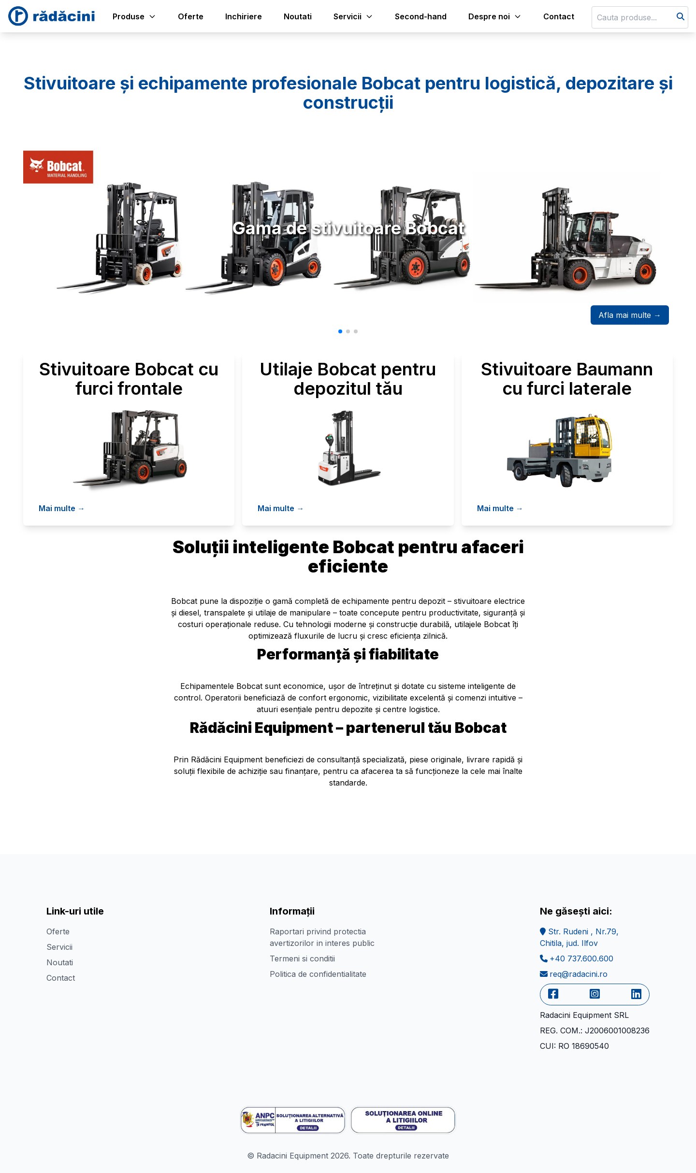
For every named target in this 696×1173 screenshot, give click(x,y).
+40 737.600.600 (576, 958)
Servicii (59, 947)
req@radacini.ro (574, 974)
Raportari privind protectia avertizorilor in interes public (322, 937)
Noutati (298, 16)
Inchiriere (243, 16)
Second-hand (421, 16)
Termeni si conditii (302, 958)
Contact (558, 16)
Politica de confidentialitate (318, 974)
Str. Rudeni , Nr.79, (579, 937)
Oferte (190, 16)
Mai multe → (62, 508)
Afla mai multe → (629, 315)
